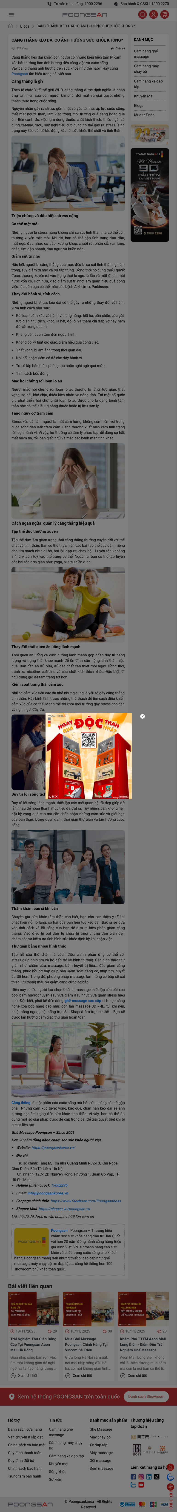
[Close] (142, 716)
